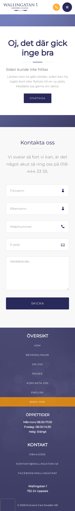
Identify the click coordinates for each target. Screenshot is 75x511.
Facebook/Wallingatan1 (37, 473)
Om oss (37, 364)
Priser (37, 373)
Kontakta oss (37, 383)
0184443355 (37, 454)
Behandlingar (37, 354)
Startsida (37, 98)
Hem (37, 345)
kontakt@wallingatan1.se (37, 463)
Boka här (37, 401)
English (37, 392)
